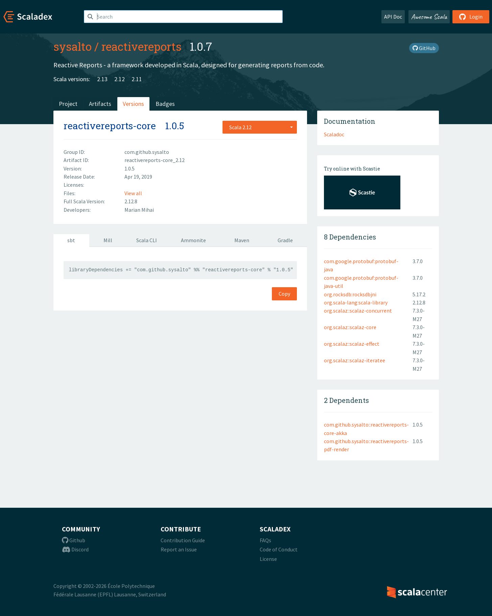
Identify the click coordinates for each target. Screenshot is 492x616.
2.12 (119, 79)
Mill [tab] (107, 240)
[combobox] (259, 127)
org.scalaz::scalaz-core (350, 327)
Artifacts (100, 104)
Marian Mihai (139, 209)
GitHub (424, 48)
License (268, 558)
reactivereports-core (110, 125)
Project (68, 104)
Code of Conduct (279, 549)
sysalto (72, 46)
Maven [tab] (241, 240)
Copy (284, 293)
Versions (133, 104)
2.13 (102, 79)
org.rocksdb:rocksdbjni (350, 294)
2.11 (137, 79)
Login (471, 16)
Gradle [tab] (285, 240)
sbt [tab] (71, 240)
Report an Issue (179, 549)
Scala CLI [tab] (146, 240)
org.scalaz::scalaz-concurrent (358, 310)
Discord (75, 549)
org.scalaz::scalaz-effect (351, 343)
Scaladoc (334, 134)
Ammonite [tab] (193, 240)
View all (133, 193)
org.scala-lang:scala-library (356, 302)
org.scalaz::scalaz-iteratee (354, 360)
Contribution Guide (183, 540)
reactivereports (141, 46)
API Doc (393, 16)
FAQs (265, 540)
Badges (165, 104)
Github (73, 540)
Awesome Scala (429, 16)
